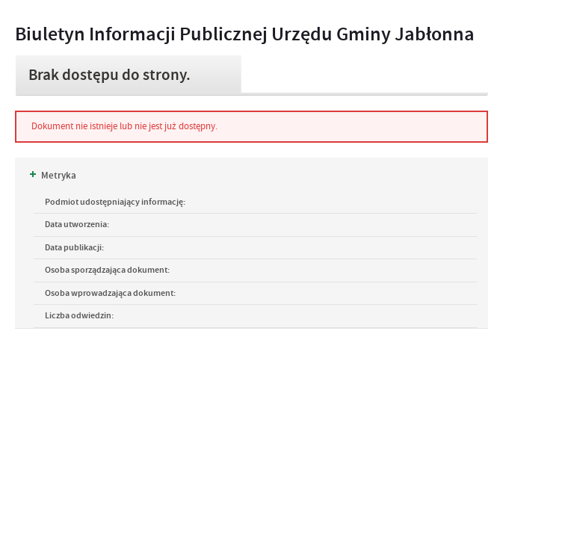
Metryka (53, 175)
